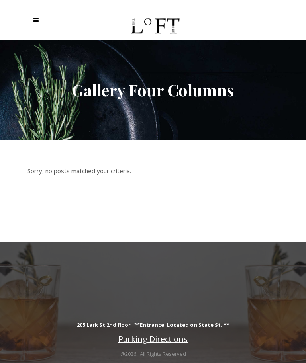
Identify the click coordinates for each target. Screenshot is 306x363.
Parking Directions (153, 339)
